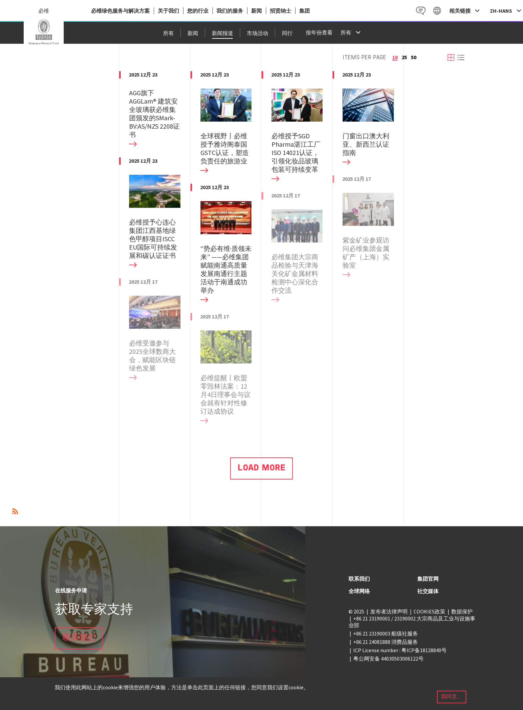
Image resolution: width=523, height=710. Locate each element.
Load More (261, 468)
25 (404, 57)
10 (395, 57)
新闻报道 (222, 33)
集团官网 (428, 578)
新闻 (256, 10)
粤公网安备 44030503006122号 (388, 658)
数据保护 (462, 611)
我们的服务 (229, 10)
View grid (451, 57)
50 (413, 57)
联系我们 (79, 638)
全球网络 (359, 591)
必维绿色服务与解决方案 (120, 10)
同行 (287, 33)
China (44, 32)
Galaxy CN (437, 10)
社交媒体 (428, 591)
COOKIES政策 (429, 611)
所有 (168, 33)
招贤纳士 (280, 10)
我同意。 (451, 697)
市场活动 (257, 33)
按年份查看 (319, 33)
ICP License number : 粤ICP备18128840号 (400, 650)
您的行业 (197, 10)
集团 (304, 10)
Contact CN (421, 10)
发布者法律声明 (389, 611)
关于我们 (168, 10)
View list (461, 57)
